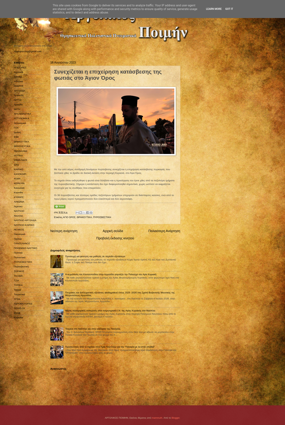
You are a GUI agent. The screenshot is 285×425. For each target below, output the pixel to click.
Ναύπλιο (18, 215)
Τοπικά (17, 289)
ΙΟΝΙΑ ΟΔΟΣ (20, 160)
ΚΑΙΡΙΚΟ (18, 169)
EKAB (17, 313)
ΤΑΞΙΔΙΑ (18, 275)
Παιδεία (18, 239)
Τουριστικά (19, 294)
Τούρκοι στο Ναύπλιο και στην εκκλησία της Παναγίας (93, 328)
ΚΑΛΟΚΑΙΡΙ (20, 174)
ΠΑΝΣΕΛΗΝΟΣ (22, 243)
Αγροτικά (18, 72)
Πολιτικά (18, 252)
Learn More (214, 8)
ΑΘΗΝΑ (18, 77)
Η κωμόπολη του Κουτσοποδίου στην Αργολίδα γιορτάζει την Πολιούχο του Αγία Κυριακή (110, 274)
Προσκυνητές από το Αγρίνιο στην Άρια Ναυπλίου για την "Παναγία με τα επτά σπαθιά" (110, 346)
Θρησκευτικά (20, 151)
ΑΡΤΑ (17, 109)
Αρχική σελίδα (113, 231)
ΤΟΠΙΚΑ (18, 285)
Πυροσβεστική (21, 266)
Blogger (176, 417)
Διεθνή (17, 132)
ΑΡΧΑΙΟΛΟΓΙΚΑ (22, 113)
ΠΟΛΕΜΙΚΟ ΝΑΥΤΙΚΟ (25, 248)
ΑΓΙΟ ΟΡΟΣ (69, 217)
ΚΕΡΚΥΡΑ (19, 183)
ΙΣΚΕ (16, 164)
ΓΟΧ (16, 127)
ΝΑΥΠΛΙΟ (19, 211)
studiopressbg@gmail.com (28, 51)
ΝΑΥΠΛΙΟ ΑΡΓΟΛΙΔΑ (25, 220)
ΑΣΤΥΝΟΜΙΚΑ (21, 118)
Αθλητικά (18, 81)
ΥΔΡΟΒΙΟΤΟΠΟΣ (23, 303)
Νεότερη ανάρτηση (63, 231)
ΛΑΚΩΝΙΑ (19, 201)
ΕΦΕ (16, 137)
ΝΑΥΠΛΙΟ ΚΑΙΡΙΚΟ (24, 225)
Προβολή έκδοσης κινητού (115, 238)
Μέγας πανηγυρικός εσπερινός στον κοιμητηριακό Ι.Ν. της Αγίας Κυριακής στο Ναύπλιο (110, 310)
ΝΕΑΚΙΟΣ (19, 229)
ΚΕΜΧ (17, 178)
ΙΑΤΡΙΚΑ (18, 155)
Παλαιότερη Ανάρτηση (164, 231)
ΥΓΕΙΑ (17, 299)
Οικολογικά (19, 234)
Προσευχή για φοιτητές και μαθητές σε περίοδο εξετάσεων (95, 256)
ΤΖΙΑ (16, 280)
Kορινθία (18, 317)
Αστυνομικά (20, 123)
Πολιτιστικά (19, 257)
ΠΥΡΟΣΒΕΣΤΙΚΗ (102, 217)
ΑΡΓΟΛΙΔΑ (19, 90)
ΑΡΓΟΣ (18, 100)
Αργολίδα (19, 95)
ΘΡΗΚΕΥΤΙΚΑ (84, 217)
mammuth (157, 417)
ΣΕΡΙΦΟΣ (19, 271)
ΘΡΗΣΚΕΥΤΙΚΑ (22, 146)
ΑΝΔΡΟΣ (19, 86)
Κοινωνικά (19, 188)
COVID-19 (19, 308)
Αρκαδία (18, 104)
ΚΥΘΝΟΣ (19, 197)
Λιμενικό (18, 206)
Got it (229, 8)
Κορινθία (18, 192)
